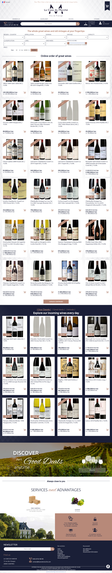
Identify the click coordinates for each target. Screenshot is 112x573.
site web (57, 571)
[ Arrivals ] (70, 309)
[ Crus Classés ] (44, 309)
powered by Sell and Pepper (51, 571)
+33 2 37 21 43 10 (38, 559)
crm (65, 571)
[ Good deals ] (58, 309)
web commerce (61, 571)
